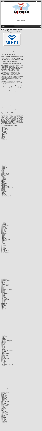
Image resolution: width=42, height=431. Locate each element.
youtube (39, 1)
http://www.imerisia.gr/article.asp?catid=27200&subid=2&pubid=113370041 (12, 427)
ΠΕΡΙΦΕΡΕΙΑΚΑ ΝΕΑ (6, 32)
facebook (36, 1)
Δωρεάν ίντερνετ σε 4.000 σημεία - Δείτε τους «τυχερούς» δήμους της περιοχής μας (12, 30)
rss (40, 1)
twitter (38, 1)
